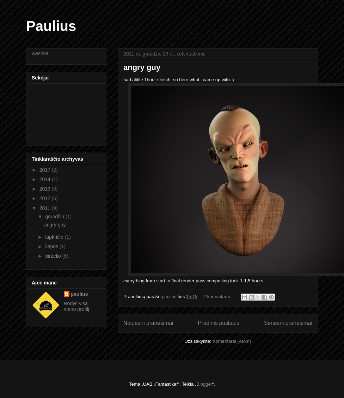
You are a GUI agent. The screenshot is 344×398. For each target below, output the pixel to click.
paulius (79, 294)
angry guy (141, 67)
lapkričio (54, 237)
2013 (45, 189)
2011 (45, 208)
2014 (45, 179)
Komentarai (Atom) (232, 341)
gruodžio (55, 216)
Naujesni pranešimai (148, 323)
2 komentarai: (217, 296)
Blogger (204, 384)
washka (40, 53)
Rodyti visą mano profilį (76, 306)
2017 (45, 170)
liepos (52, 246)
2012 (45, 198)
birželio (53, 256)
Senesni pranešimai (288, 323)
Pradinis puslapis (218, 323)
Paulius (51, 26)
